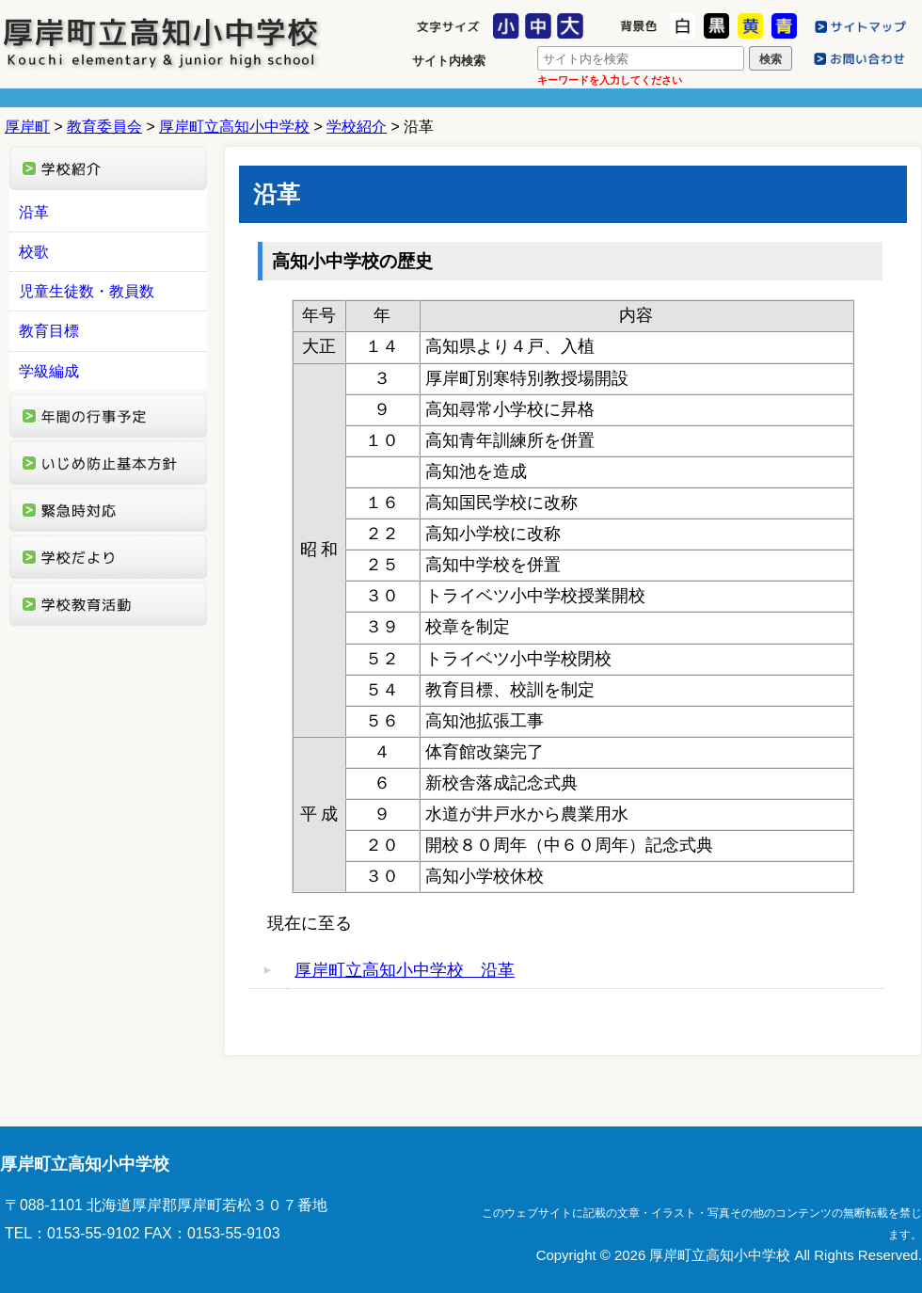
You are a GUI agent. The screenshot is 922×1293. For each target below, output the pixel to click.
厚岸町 (27, 127)
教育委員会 (104, 127)
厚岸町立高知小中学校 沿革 (404, 970)
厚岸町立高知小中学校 (161, 42)
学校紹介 (356, 127)
